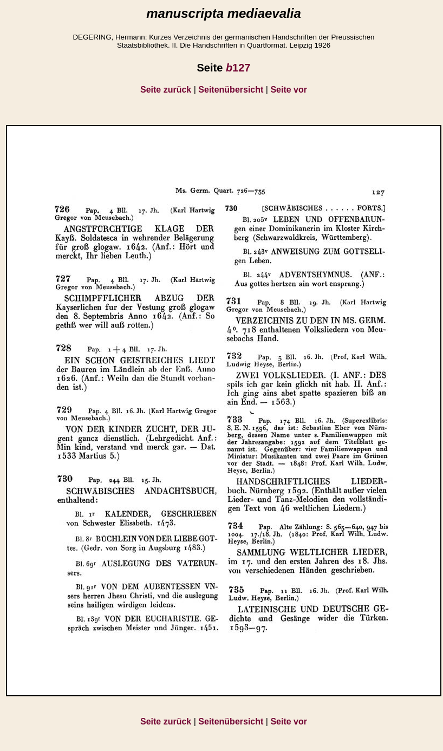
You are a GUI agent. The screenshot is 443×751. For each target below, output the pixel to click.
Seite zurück (165, 89)
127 (238, 68)
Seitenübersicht (230, 89)
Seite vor (288, 89)
